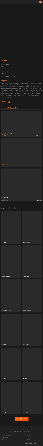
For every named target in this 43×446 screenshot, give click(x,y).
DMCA (28, 439)
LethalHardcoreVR (37, 165)
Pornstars (16, 431)
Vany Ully (3, 242)
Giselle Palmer (5, 413)
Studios (22, 431)
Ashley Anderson (27, 310)
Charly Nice (26, 276)
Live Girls (31, 431)
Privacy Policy (4, 437)
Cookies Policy (4, 439)
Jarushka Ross (5, 379)
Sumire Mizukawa (6, 310)
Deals (26, 431)
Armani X (25, 413)
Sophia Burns (26, 344)
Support (29, 435)
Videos (11, 431)
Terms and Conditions (6, 435)
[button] (40, 2)
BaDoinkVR (39, 200)
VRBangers (39, 135)
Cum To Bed (4, 197)
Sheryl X (3, 344)
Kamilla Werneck (5, 276)
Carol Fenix (26, 379)
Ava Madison (26, 242)
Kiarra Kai (6, 134)
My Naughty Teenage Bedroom (9, 133)
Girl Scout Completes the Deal (9, 163)
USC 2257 (29, 437)
